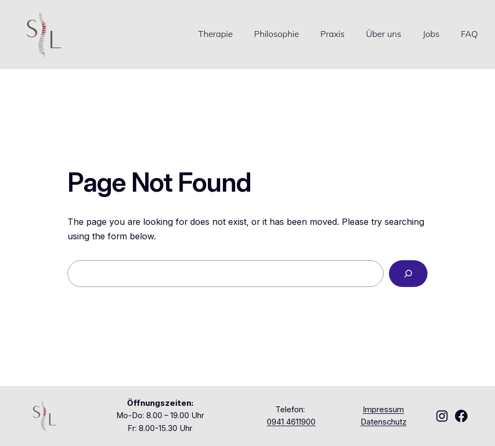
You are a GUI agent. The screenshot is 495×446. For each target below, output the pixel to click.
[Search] (408, 273)
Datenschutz (384, 422)
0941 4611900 (291, 422)
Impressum (383, 409)
